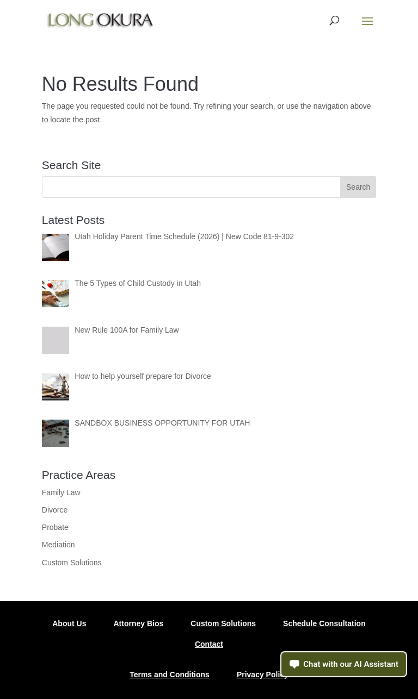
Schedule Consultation (324, 623)
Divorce (54, 509)
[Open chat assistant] (343, 664)
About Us (69, 623)
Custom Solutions (72, 562)
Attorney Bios (138, 623)
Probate (55, 527)
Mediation (58, 544)
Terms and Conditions (170, 674)
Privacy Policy (262, 674)
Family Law (61, 492)
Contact (209, 644)
